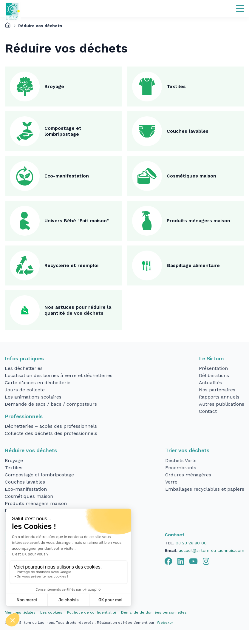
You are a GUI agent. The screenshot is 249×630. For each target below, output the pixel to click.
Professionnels (24, 416)
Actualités (210, 382)
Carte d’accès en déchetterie (37, 382)
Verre (171, 482)
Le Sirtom (211, 359)
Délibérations (214, 375)
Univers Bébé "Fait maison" (76, 220)
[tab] (168, 561)
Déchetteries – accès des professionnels (51, 426)
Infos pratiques (24, 359)
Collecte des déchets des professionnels (51, 433)
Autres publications (221, 404)
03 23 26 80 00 (191, 543)
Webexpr (165, 622)
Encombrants (180, 467)
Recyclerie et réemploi (71, 265)
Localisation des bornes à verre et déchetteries (58, 375)
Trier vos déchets (187, 450)
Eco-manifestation (66, 176)
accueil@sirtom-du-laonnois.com (211, 550)
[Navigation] (240, 8)
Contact (208, 411)
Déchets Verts (181, 460)
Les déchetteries (24, 368)
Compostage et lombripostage (62, 131)
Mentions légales (20, 612)
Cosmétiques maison (191, 176)
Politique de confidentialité (91, 612)
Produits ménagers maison (198, 220)
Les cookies (51, 612)
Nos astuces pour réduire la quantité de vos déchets (77, 310)
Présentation (213, 368)
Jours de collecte (25, 390)
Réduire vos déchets (31, 450)
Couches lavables (187, 131)
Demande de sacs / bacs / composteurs (51, 404)
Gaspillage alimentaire (193, 265)
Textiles (176, 86)
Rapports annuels (219, 397)
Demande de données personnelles (154, 612)
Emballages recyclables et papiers (204, 489)
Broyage (54, 86)
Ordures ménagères (188, 475)
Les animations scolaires (33, 397)
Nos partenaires (217, 390)
